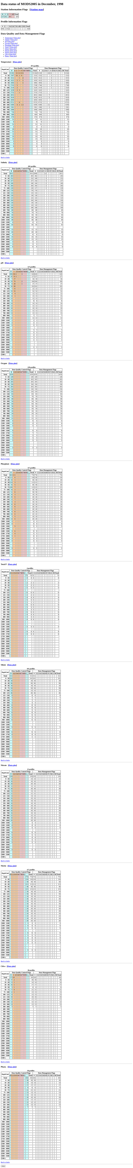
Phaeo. (7, 56)
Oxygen (7, 43)
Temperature (9, 38)
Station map (36, 9)
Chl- (7, 54)
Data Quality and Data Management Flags (23, 33)
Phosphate (8, 45)
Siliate (7, 49)
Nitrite (7, 52)
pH (6, 41)
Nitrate (7, 50)
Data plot (17, 38)
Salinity (7, 40)
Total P (7, 47)
